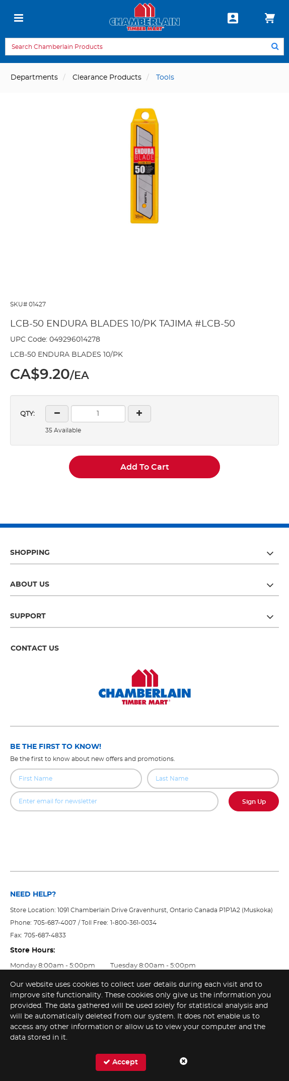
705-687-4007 (55, 923)
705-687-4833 (45, 935)
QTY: (27, 414)
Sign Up (254, 802)
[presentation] (144, 833)
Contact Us (35, 648)
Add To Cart (144, 467)
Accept (120, 1062)
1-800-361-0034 (133, 923)
